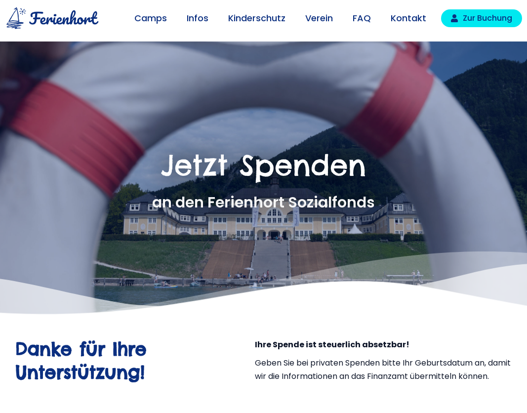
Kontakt (408, 18)
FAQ (362, 18)
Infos (197, 18)
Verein (319, 18)
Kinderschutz (256, 18)
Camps (150, 18)
